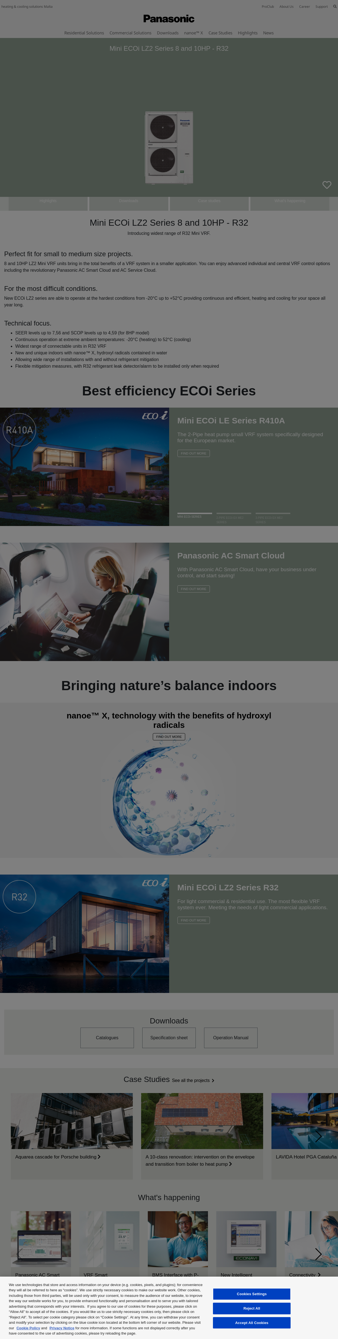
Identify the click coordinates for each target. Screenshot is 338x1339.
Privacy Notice (62, 1328)
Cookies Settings (252, 1294)
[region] (169, 1308)
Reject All (251, 1308)
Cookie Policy (28, 1328)
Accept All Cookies (251, 1323)
